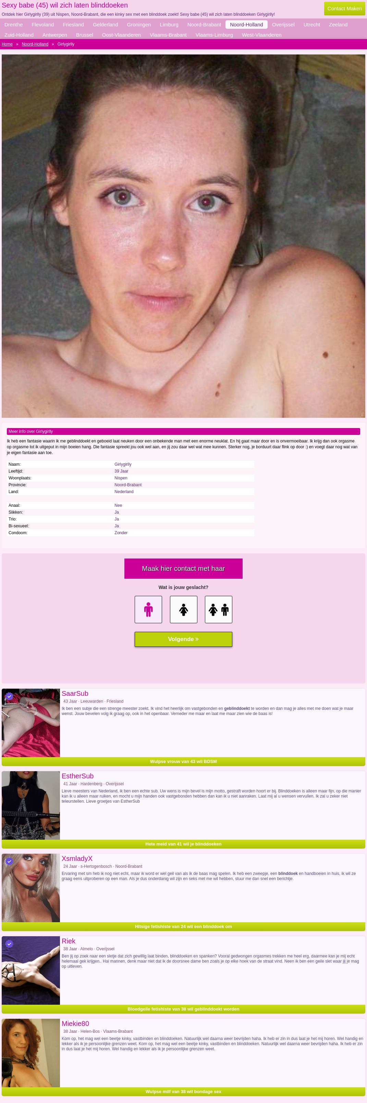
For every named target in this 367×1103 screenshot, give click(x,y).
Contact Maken (345, 8)
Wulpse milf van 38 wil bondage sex (183, 1091)
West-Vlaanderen (262, 35)
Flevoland (43, 24)
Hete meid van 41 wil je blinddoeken (184, 844)
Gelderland (105, 24)
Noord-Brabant (204, 24)
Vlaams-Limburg (214, 35)
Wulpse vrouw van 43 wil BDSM (183, 761)
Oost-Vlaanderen (121, 35)
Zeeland (338, 24)
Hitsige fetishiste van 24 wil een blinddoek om (183, 926)
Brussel (84, 35)
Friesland (73, 24)
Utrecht (312, 24)
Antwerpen (54, 35)
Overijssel (283, 24)
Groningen (139, 24)
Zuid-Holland (19, 35)
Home (7, 44)
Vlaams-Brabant (168, 35)
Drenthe (13, 24)
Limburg (169, 24)
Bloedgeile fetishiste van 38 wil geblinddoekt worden (184, 1009)
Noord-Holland (246, 24)
